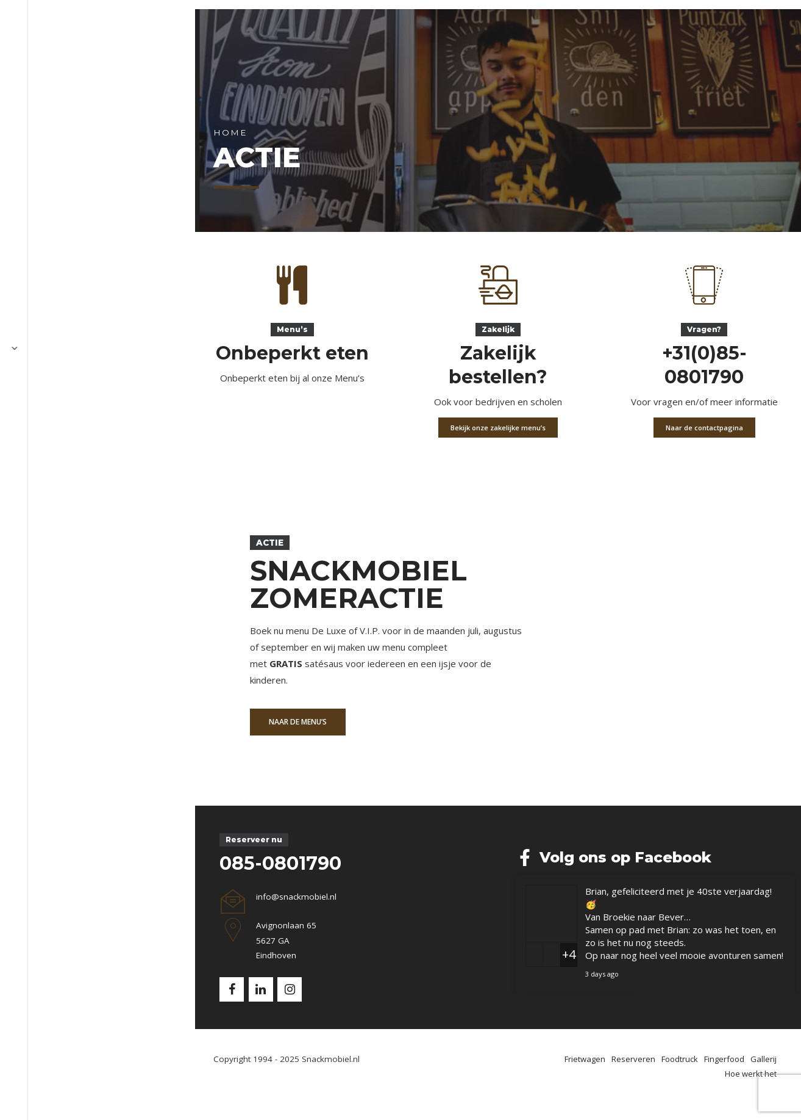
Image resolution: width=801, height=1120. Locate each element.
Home (70, 193)
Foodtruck (302, 39)
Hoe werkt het (509, 39)
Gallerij (438, 39)
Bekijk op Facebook (723, 1026)
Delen (776, 1026)
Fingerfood (373, 39)
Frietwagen (157, 39)
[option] (400, 673)
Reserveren (230, 39)
